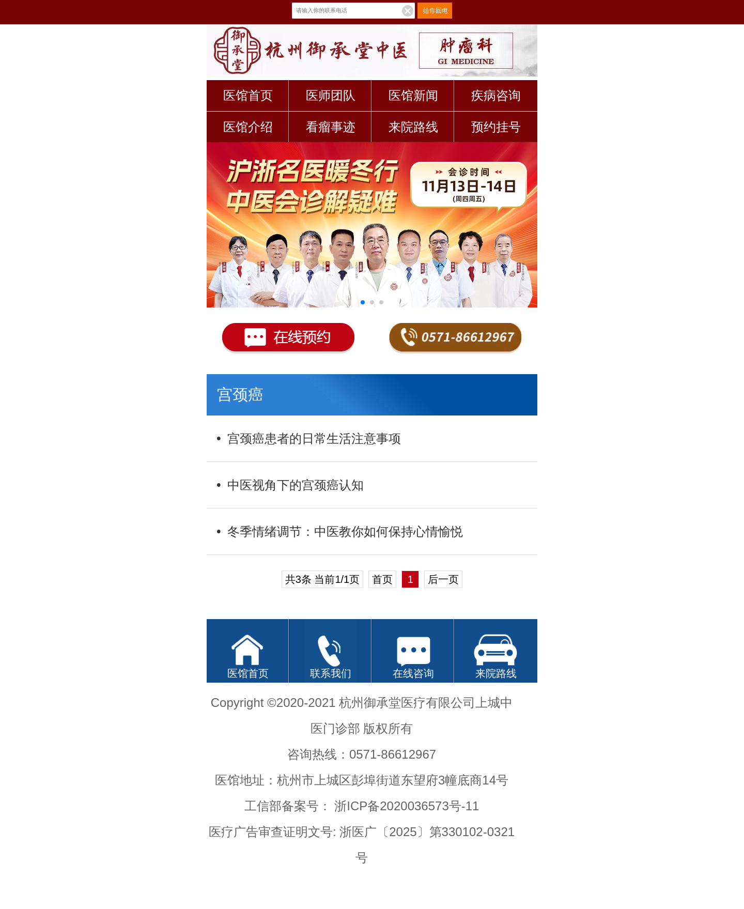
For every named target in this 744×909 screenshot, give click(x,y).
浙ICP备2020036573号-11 (406, 806)
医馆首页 (248, 95)
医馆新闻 (413, 95)
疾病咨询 (496, 95)
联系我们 (330, 673)
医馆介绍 (248, 127)
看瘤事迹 (330, 127)
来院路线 (413, 127)
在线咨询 (413, 673)
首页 (382, 579)
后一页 (443, 579)
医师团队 (330, 95)
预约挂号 (496, 127)
